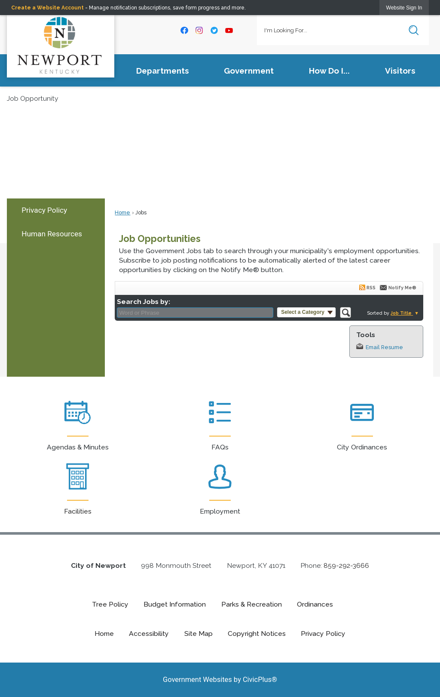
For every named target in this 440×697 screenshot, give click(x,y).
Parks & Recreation (251, 604)
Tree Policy (110, 604)
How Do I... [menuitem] (329, 70)
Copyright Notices (257, 633)
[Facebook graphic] (184, 30)
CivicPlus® (260, 679)
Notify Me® (402, 287)
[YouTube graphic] (229, 30)
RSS (371, 287)
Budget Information (175, 604)
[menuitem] (56, 210)
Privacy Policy (44, 210)
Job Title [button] (402, 313)
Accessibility (149, 633)
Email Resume (384, 347)
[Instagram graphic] (199, 30)
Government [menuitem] (249, 70)
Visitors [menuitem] (400, 70)
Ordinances (315, 604)
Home (122, 212)
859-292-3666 (346, 565)
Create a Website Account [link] (47, 8)
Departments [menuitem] (162, 70)
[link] (404, 7)
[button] (414, 30)
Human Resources (51, 233)
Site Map (198, 633)
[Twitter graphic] (214, 30)
